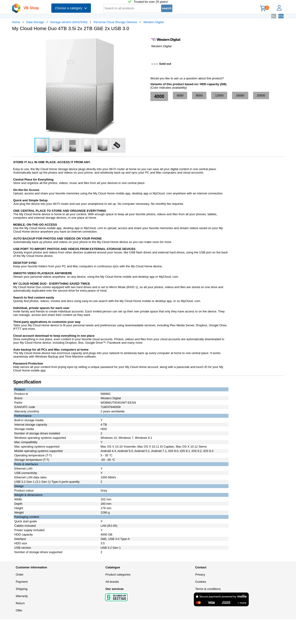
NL (274, 16)
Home (16, 22)
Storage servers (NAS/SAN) (68, 22)
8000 (199, 95)
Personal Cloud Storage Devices (115, 22)
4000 (159, 96)
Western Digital (153, 22)
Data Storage (35, 22)
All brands (112, 581)
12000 (219, 95)
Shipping (22, 589)
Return (20, 603)
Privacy (200, 574)
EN (281, 16)
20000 (261, 95)
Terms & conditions (208, 589)
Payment (22, 581)
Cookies (200, 581)
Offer (19, 610)
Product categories (117, 574)
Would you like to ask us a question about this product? (187, 78)
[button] (144, 39)
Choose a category (71, 8)
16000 (240, 95)
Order (19, 574)
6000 (180, 95)
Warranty (22, 596)
